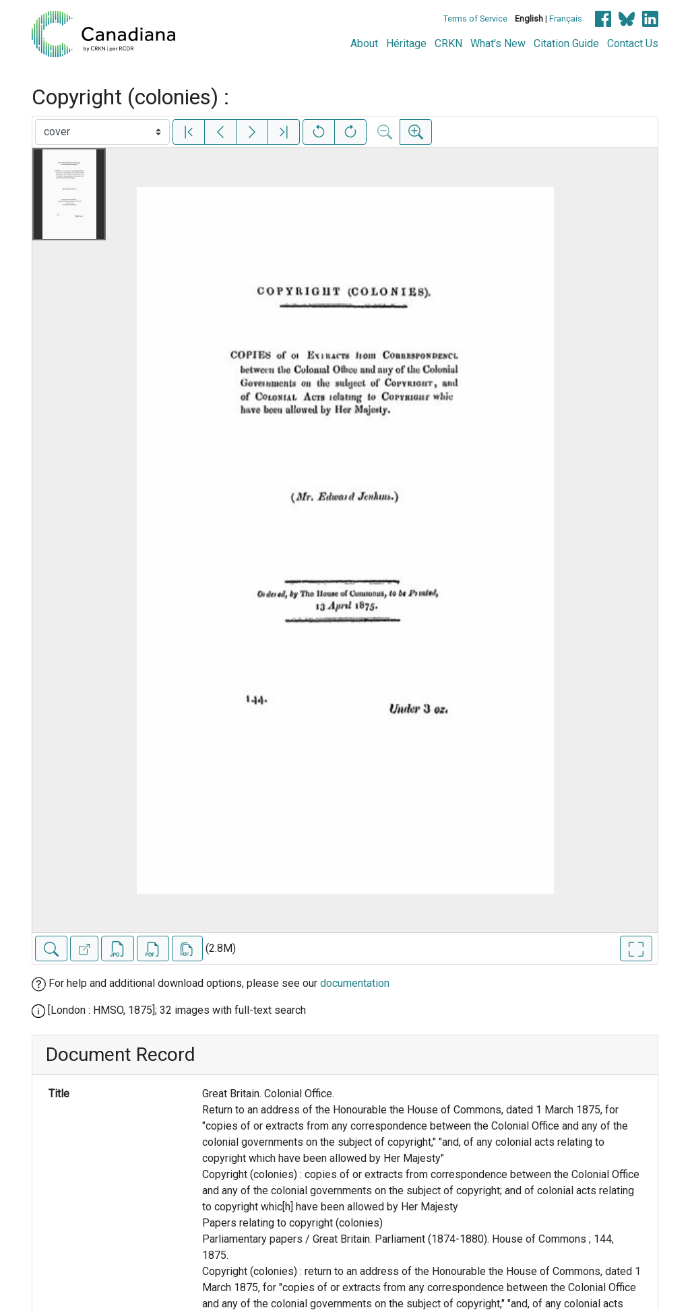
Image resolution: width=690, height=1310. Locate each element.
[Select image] (102, 132)
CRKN (448, 43)
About (364, 43)
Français (565, 18)
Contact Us (632, 43)
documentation (354, 983)
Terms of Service (475, 18)
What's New (498, 43)
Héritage (406, 43)
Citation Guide (566, 43)
